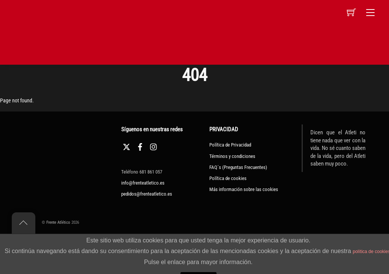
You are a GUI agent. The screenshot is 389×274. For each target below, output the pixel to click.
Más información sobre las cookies (243, 189)
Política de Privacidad (230, 145)
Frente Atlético (58, 222)
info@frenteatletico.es (142, 183)
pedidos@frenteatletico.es (146, 194)
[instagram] (154, 146)
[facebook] (140, 146)
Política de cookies (228, 178)
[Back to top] (23, 223)
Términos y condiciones (232, 156)
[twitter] (126, 146)
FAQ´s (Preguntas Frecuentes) (238, 167)
